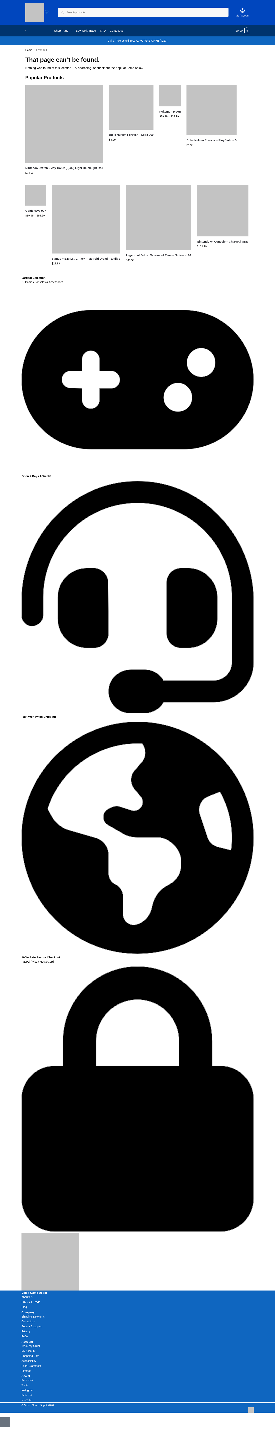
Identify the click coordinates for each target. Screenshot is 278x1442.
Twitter (25, 1385)
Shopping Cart (30, 1355)
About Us (27, 1297)
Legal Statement (31, 1365)
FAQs (24, 1336)
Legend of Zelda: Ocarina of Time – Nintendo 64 (158, 255)
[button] (242, 30)
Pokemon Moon (170, 111)
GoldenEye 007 (35, 210)
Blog (24, 1307)
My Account (242, 12)
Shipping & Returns (33, 1316)
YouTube (26, 1400)
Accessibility (28, 1360)
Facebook (27, 1380)
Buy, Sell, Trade (30, 1302)
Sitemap (26, 1370)
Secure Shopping (31, 1326)
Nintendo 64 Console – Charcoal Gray (222, 241)
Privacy (25, 1331)
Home (28, 50)
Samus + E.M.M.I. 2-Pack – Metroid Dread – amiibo (86, 258)
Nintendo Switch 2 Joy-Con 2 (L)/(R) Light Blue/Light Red (64, 168)
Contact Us (28, 1321)
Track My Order (30, 1345)
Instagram (27, 1390)
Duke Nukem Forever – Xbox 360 (131, 134)
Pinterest (26, 1395)
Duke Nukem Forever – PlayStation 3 (211, 140)
